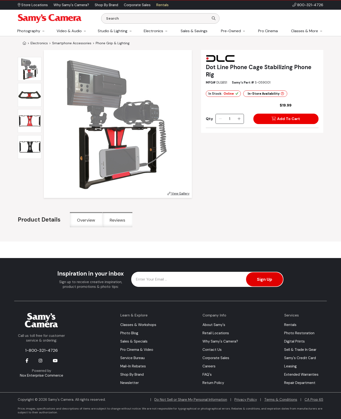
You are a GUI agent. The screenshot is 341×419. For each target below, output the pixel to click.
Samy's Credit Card (300, 358)
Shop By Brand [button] (106, 5)
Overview (86, 220)
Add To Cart (286, 118)
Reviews (117, 220)
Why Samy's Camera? (220, 341)
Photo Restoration (299, 333)
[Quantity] (229, 119)
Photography (28, 30)
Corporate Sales (215, 358)
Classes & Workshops (138, 324)
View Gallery (178, 194)
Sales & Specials (134, 341)
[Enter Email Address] (207, 279)
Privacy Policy (245, 399)
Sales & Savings (194, 30)
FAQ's (207, 374)
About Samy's (213, 324)
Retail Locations (215, 333)
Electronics (153, 30)
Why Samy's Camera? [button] (71, 5)
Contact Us (212, 349)
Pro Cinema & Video (136, 349)
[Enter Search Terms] (157, 18)
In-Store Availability (266, 94)
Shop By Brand (132, 374)
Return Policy (213, 382)
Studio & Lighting (112, 30)
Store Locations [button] (33, 5)
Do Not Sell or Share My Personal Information (190, 399)
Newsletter (129, 382)
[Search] (213, 18)
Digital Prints (294, 341)
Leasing (290, 366)
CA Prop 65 (314, 399)
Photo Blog (129, 333)
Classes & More (304, 30)
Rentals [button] (162, 5)
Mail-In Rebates (133, 366)
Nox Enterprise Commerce (41, 375)
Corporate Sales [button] (137, 5)
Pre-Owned (231, 30)
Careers (208, 366)
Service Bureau (132, 358)
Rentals (290, 324)
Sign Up (264, 279)
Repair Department (299, 382)
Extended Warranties (301, 374)
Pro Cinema (268, 30)
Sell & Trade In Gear (300, 349)
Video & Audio (69, 30)
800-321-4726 (310, 4)
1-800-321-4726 (41, 350)
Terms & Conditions (280, 399)
